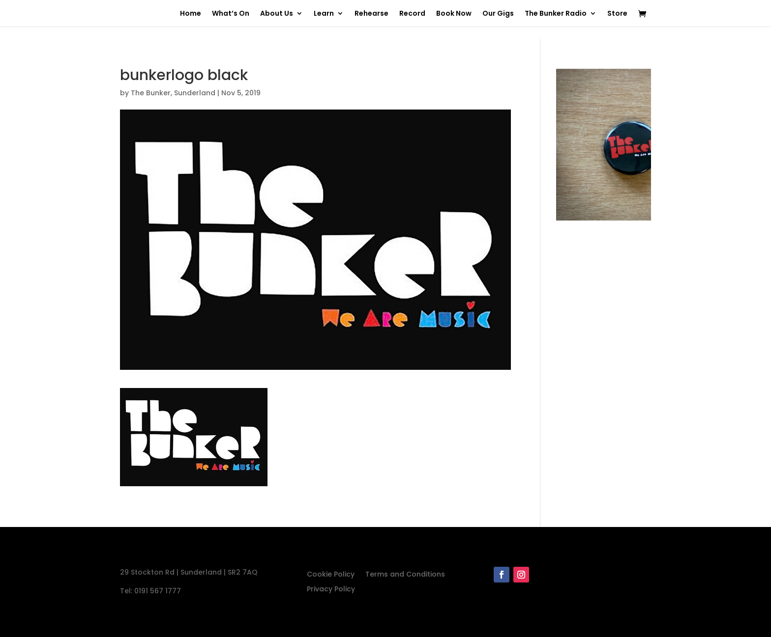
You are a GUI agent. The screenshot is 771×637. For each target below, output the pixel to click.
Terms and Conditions (405, 575)
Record (412, 14)
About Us (276, 14)
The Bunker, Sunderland (173, 93)
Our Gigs (498, 14)
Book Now (454, 14)
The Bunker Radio (556, 14)
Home (190, 14)
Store (617, 14)
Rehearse (371, 14)
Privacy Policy (331, 589)
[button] (193, 437)
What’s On (230, 14)
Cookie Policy (331, 575)
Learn (324, 14)
